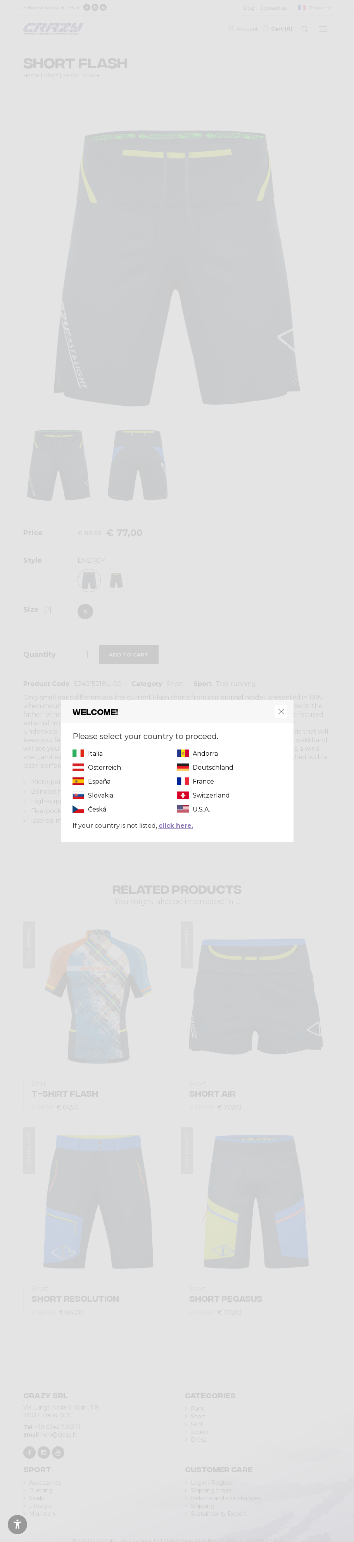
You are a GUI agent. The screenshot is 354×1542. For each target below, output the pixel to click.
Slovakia (100, 795)
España (99, 781)
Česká (97, 809)
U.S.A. (201, 809)
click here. (176, 825)
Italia (95, 753)
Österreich (104, 767)
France (203, 781)
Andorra (205, 753)
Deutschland (213, 767)
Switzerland (211, 795)
